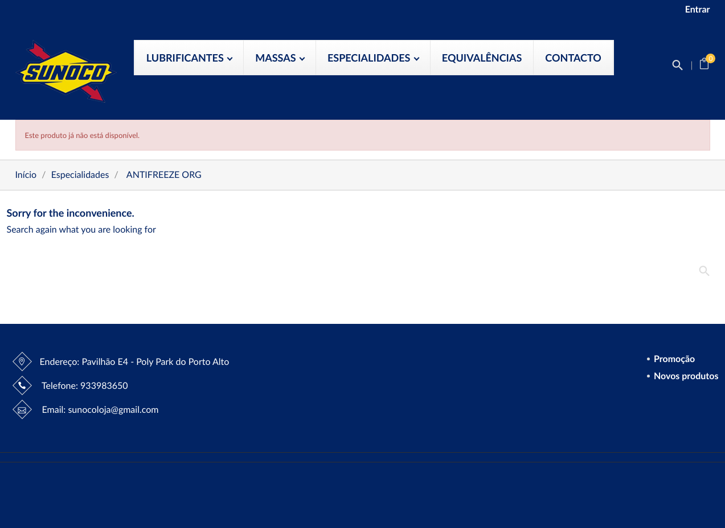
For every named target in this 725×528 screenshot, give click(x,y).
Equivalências (482, 57)
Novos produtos (685, 376)
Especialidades (370, 57)
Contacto (573, 57)
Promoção (673, 359)
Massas (276, 57)
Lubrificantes (186, 57)
